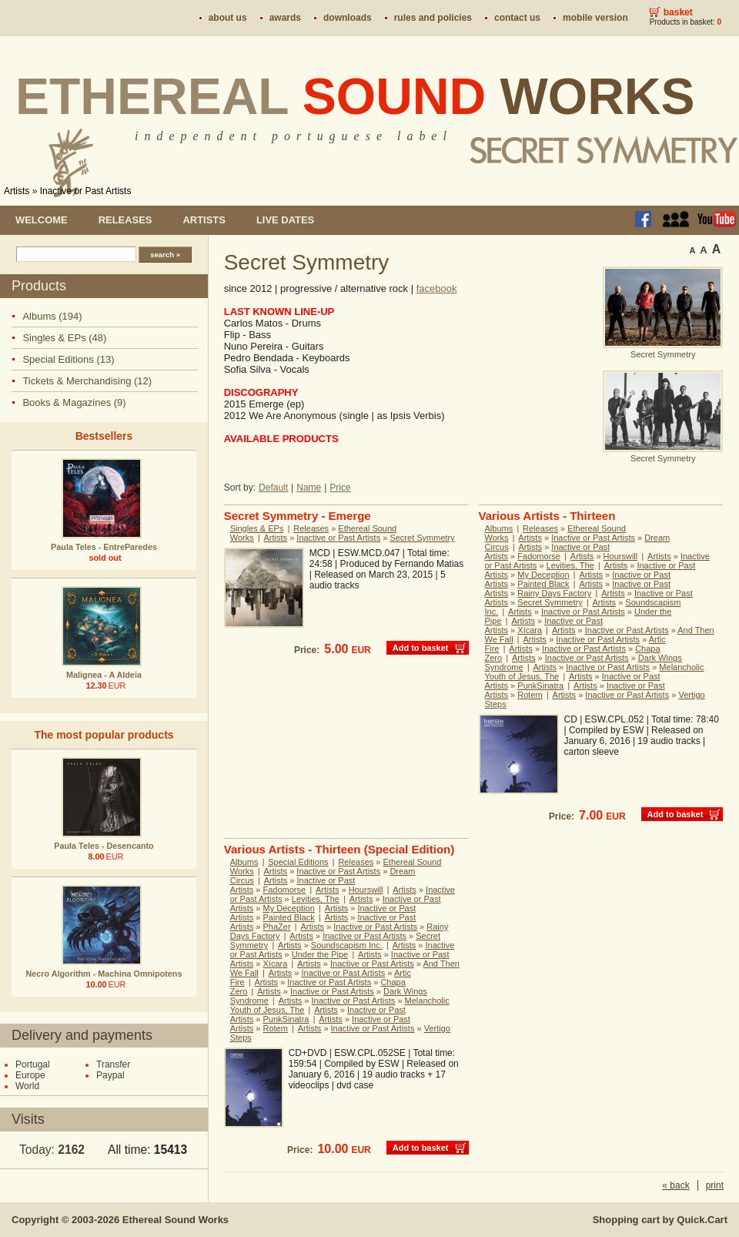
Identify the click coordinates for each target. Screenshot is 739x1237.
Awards (285, 17)
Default (273, 487)
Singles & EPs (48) (64, 338)
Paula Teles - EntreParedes (104, 546)
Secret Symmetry (422, 537)
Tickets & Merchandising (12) (87, 381)
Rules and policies (433, 17)
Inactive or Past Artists (86, 191)
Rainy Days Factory (554, 593)
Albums (499, 528)
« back (675, 1185)
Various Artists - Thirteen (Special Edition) (339, 849)
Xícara (529, 630)
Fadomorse (538, 556)
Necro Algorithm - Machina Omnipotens (104, 973)
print (715, 1185)
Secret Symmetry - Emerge (297, 515)
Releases (125, 220)
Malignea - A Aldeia (104, 674)
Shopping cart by (660, 1219)
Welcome (41, 220)
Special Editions (298, 862)
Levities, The (570, 565)
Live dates (285, 220)
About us (228, 17)
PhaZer (277, 926)
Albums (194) (52, 316)
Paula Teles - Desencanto (103, 845)
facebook (436, 288)
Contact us (517, 17)
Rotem (529, 694)
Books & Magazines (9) (73, 402)
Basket (678, 12)
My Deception (543, 574)
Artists (16, 191)
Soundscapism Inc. (347, 945)
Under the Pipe (320, 954)
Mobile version (595, 17)
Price (339, 487)
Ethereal (355, 96)
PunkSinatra (540, 685)
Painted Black (543, 583)
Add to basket (421, 647)
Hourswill (621, 556)
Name (308, 487)
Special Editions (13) (68, 359)
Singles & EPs (257, 528)
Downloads (347, 17)
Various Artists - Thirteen (547, 515)
